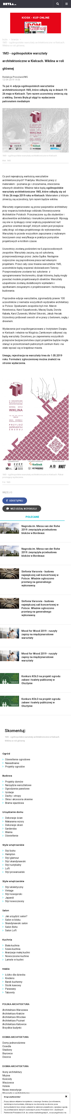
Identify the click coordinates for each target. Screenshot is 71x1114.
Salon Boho (11, 926)
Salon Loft (11, 930)
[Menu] (66, 4)
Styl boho (10, 850)
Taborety (10, 992)
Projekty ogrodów (15, 766)
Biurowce (7, 1053)
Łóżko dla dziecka (15, 974)
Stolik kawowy (13, 985)
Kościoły (7, 1079)
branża (14, 39)
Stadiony (7, 1049)
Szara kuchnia (12, 949)
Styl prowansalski (15, 872)
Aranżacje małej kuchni (17, 952)
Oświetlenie (11, 835)
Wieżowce (8, 1082)
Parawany (10, 988)
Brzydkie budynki (11, 1027)
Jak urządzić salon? (16, 916)
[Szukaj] (57, 4)
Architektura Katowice (14, 1024)
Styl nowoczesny (14, 901)
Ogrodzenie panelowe (17, 788)
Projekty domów (14, 781)
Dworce (6, 1056)
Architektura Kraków (13, 1013)
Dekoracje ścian (14, 817)
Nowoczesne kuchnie (17, 956)
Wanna (8, 832)
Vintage (9, 890)
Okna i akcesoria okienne (19, 799)
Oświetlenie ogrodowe (17, 759)
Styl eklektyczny (14, 887)
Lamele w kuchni (14, 959)
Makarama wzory (14, 821)
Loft (7, 868)
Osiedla (6, 1046)
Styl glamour (12, 857)
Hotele (6, 1086)
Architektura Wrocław (14, 1017)
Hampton (10, 854)
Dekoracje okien (14, 825)
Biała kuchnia (12, 945)
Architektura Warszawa (15, 1009)
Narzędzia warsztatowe (18, 785)
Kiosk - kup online (35, 24)
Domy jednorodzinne (13, 1042)
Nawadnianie (12, 763)
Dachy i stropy (13, 795)
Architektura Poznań (13, 1020)
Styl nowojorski (13, 894)
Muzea (6, 1075)
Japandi (9, 897)
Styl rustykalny (13, 864)
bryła (4, 39)
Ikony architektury (12, 1072)
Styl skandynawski (15, 861)
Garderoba (11, 828)
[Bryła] (9, 4)
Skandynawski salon (16, 923)
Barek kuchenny (13, 981)
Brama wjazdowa (14, 802)
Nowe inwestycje (11, 1089)
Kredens (9, 978)
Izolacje (9, 792)
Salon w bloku (12, 919)
